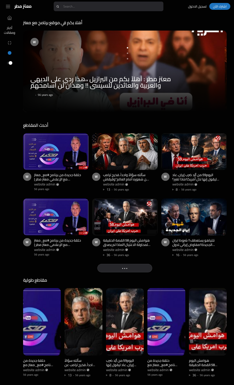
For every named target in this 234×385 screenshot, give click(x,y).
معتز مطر (23, 6)
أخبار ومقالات (8, 30)
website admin (45, 183)
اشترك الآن (220, 6)
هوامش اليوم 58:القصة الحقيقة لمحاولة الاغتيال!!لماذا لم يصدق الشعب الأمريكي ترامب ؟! (127, 244)
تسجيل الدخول (197, 6)
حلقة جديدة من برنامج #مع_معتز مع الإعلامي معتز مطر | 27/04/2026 (58, 244)
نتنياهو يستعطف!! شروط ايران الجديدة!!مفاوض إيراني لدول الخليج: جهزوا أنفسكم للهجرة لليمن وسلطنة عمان (194, 246)
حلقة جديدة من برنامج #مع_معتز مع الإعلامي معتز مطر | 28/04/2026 (58, 179)
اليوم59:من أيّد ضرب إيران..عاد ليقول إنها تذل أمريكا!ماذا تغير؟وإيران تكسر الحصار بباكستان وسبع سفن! (195, 181)
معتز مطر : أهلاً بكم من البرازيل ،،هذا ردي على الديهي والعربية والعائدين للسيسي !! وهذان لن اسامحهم (101, 82)
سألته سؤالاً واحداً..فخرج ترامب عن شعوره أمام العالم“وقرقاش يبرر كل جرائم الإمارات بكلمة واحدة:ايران (126, 181)
